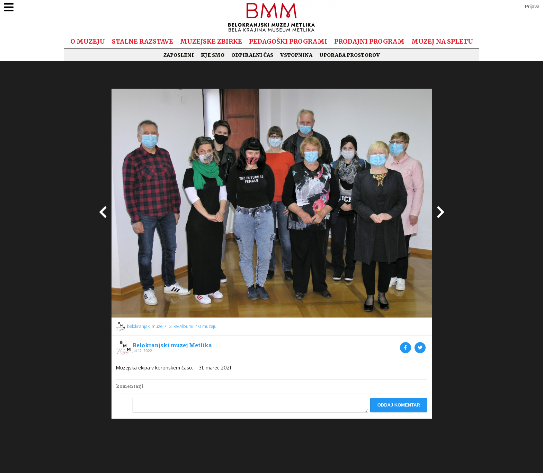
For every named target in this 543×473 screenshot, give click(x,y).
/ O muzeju (205, 326)
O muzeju (87, 41)
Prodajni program (369, 41)
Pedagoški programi (288, 41)
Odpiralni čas (252, 55)
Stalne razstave (142, 41)
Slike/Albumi (181, 326)
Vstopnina (296, 55)
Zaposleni (178, 55)
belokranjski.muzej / (146, 326)
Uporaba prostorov (349, 55)
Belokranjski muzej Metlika (172, 345)
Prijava (532, 6)
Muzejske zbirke (211, 41)
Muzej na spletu (442, 41)
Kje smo (212, 55)
